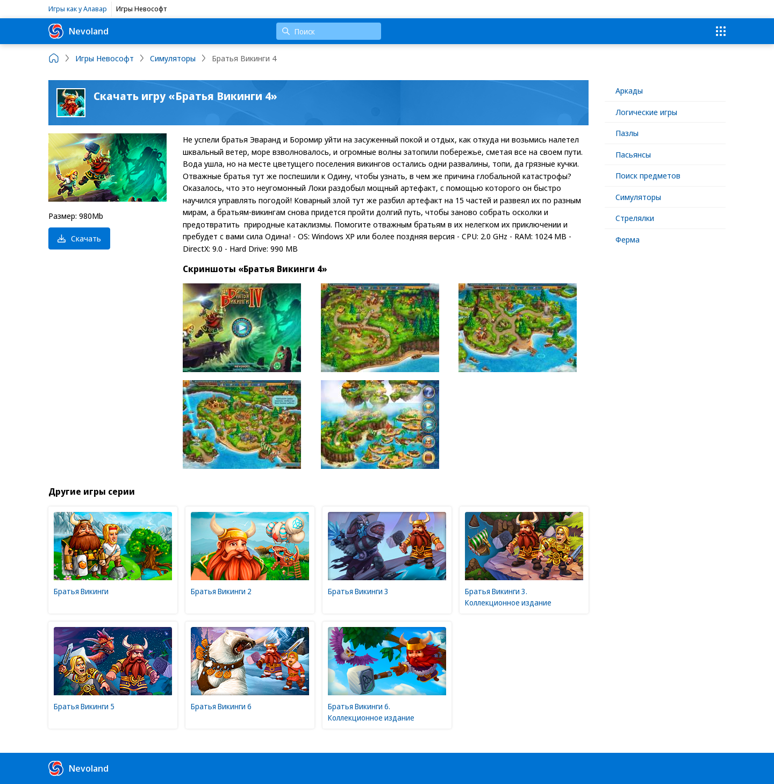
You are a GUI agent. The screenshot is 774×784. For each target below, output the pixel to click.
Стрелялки (634, 217)
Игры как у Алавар (77, 8)
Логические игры (646, 111)
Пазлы (627, 132)
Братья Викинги (81, 591)
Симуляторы (638, 196)
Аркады (629, 90)
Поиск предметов (647, 175)
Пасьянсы (633, 154)
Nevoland (78, 31)
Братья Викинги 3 (358, 591)
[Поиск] (328, 31)
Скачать (79, 238)
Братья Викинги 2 (221, 591)
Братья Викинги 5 (84, 706)
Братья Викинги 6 (221, 706)
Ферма (627, 239)
